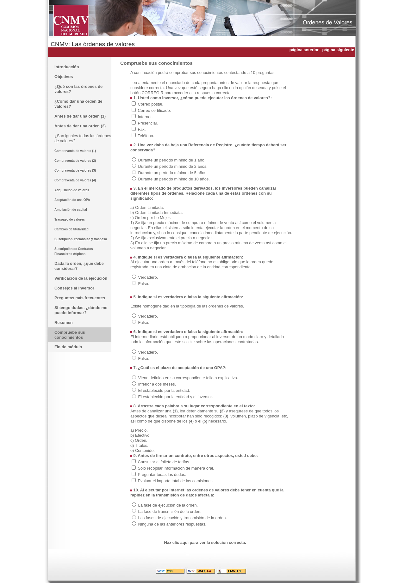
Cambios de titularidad (71, 229)
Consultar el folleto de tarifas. (164, 461)
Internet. (145, 116)
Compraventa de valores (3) (75, 170)
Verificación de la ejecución (80, 278)
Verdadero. (148, 277)
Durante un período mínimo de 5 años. (173, 172)
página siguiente (338, 49)
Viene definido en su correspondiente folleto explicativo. (188, 377)
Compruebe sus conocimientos (69, 335)
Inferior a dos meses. (157, 384)
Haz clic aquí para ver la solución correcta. (205, 542)
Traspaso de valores (69, 219)
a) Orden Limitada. (147, 207)
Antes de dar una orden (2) (80, 126)
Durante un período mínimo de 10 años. (174, 179)
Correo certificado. (154, 110)
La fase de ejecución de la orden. (168, 505)
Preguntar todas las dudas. (162, 474)
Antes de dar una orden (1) (80, 116)
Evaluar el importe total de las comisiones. (176, 480)
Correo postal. (150, 104)
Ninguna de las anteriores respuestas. (172, 524)
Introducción (66, 66)
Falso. (143, 283)
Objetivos (63, 76)
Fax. (142, 129)
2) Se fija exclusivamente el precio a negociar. (171, 237)
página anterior (304, 49)
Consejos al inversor (74, 288)
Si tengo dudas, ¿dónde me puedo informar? (80, 310)
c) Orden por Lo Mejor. (150, 217)
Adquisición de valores (71, 190)
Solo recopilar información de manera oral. (176, 468)
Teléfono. (146, 135)
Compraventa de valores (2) (75, 160)
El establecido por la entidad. (164, 390)
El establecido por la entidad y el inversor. (175, 396)
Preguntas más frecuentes (79, 297)
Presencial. (148, 123)
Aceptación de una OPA (72, 200)
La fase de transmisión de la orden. (170, 511)
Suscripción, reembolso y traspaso (80, 239)
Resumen (63, 322)
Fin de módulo (68, 346)
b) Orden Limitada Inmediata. (156, 212)
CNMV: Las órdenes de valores (93, 44)
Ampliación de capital (70, 209)
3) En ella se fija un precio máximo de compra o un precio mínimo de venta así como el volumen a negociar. (208, 245)
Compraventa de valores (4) (75, 180)
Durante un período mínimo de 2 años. (173, 166)
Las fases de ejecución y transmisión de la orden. (182, 517)
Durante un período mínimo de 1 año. (172, 160)
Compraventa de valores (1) (75, 151)
